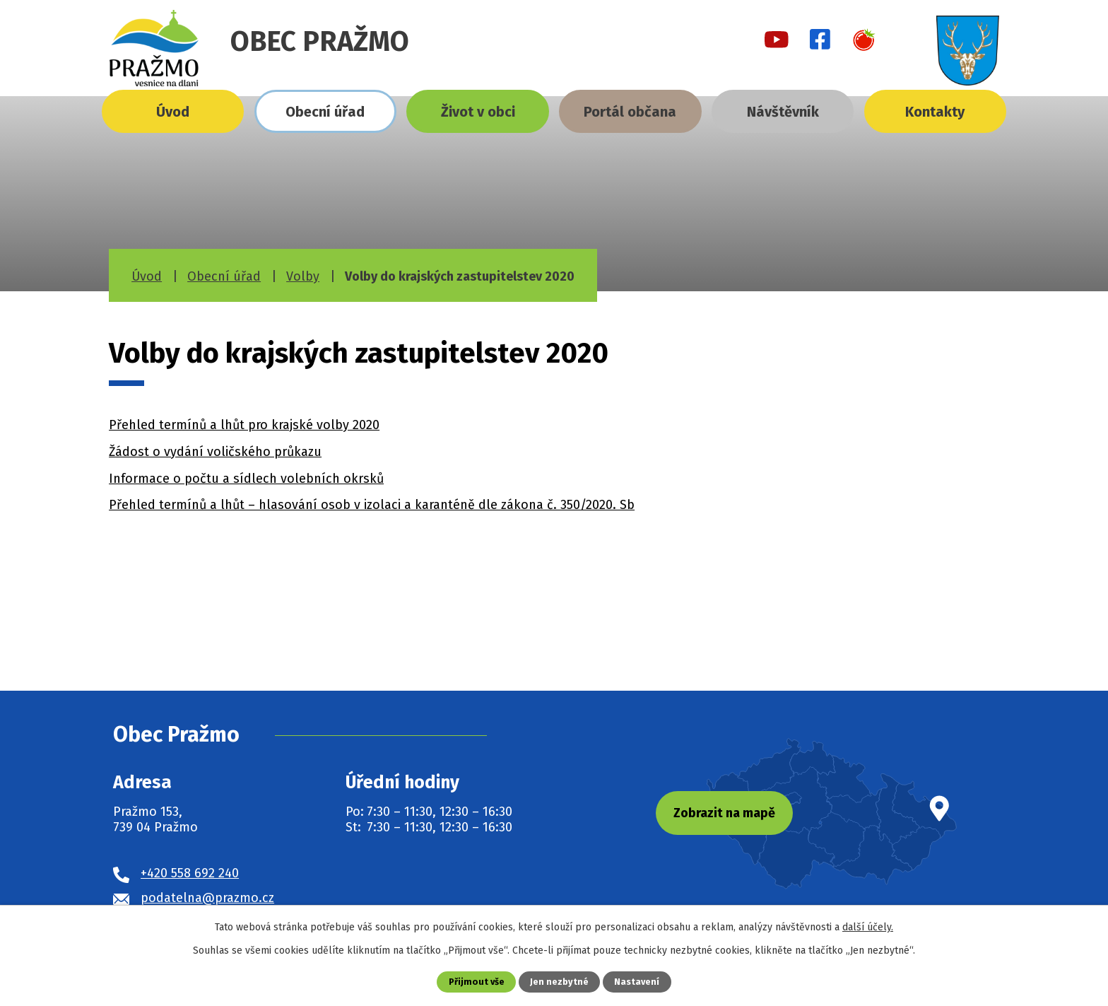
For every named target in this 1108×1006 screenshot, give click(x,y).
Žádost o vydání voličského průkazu (215, 452)
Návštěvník (783, 111)
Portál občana (630, 111)
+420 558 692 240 (190, 873)
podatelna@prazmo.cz (207, 898)
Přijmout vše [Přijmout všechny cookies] (477, 981)
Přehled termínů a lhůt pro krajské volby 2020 (244, 425)
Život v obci (478, 111)
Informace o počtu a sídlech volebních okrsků (246, 478)
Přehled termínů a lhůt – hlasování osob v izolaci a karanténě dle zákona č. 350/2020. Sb (372, 505)
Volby (302, 276)
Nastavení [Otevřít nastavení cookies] (636, 981)
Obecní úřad (325, 111)
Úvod (172, 111)
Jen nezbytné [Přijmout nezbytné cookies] (559, 981)
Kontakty (935, 111)
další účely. (867, 927)
